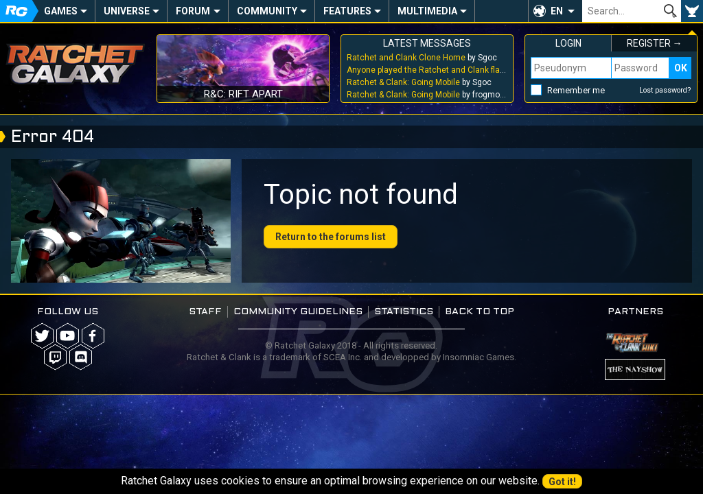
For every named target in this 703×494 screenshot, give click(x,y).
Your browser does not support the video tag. (121, 221)
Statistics (403, 311)
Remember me (576, 90)
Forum (193, 10)
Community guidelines (297, 311)
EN (557, 10)
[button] (555, 11)
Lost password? (665, 90)
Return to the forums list (330, 236)
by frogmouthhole (427, 94)
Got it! (562, 481)
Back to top (479, 311)
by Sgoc (422, 57)
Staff (205, 311)
